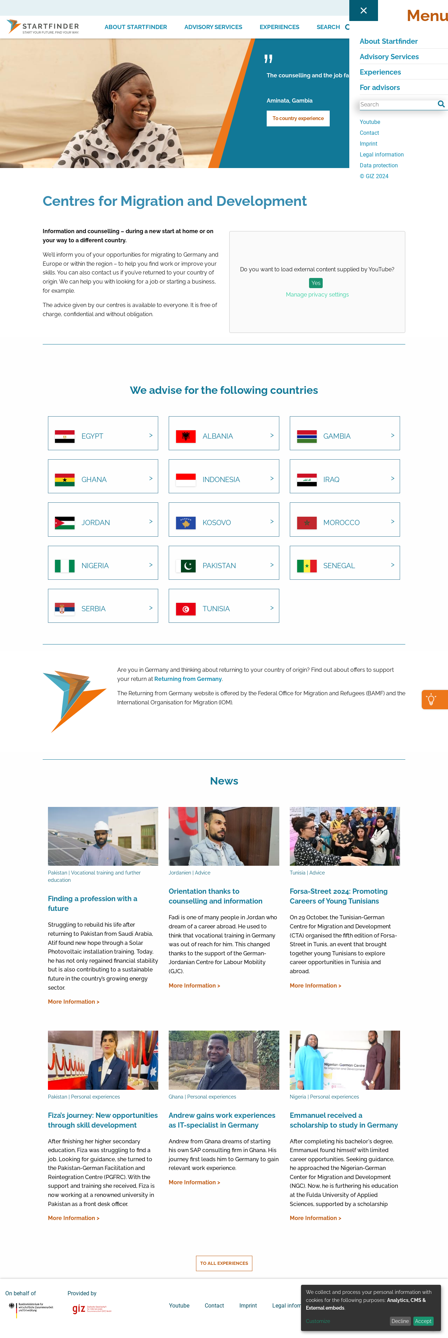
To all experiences (224, 1263)
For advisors (380, 8)
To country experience (298, 118)
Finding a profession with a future (92, 903)
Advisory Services (213, 26)
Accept (423, 1321)
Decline (400, 1321)
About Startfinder (136, 26)
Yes (316, 283)
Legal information (294, 1304)
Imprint (248, 1304)
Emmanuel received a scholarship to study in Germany (344, 1120)
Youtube (179, 1304)
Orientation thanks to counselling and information (215, 896)
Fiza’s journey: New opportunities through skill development (103, 1120)
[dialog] (371, 1308)
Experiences (279, 26)
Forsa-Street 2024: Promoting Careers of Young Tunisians (339, 896)
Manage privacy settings (317, 294)
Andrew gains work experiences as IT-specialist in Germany (222, 1120)
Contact (214, 1304)
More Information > (73, 1001)
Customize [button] (318, 1321)
